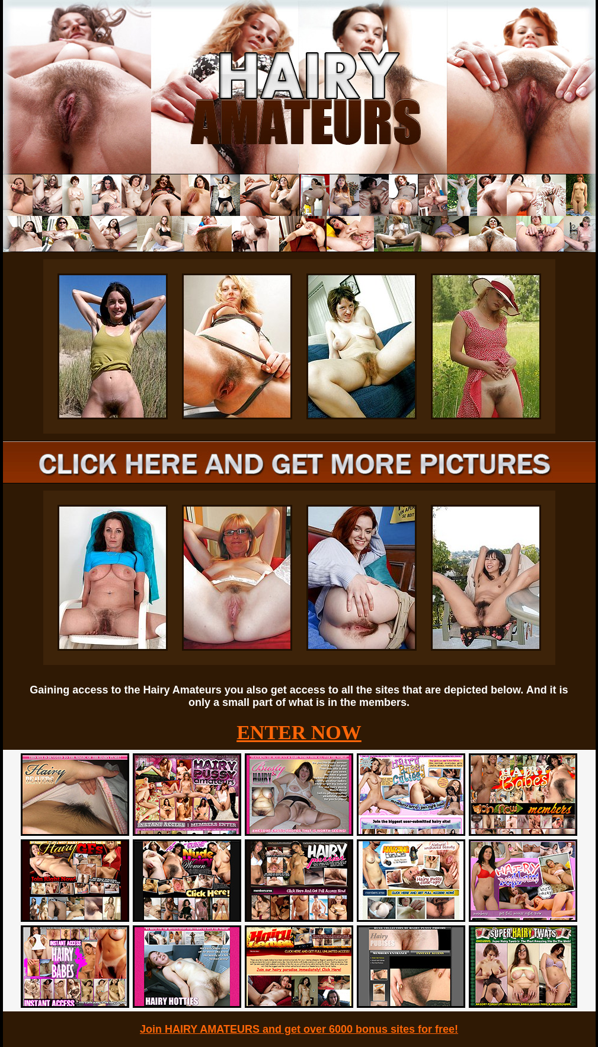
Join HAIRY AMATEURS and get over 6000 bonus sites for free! (299, 1029)
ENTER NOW (299, 732)
